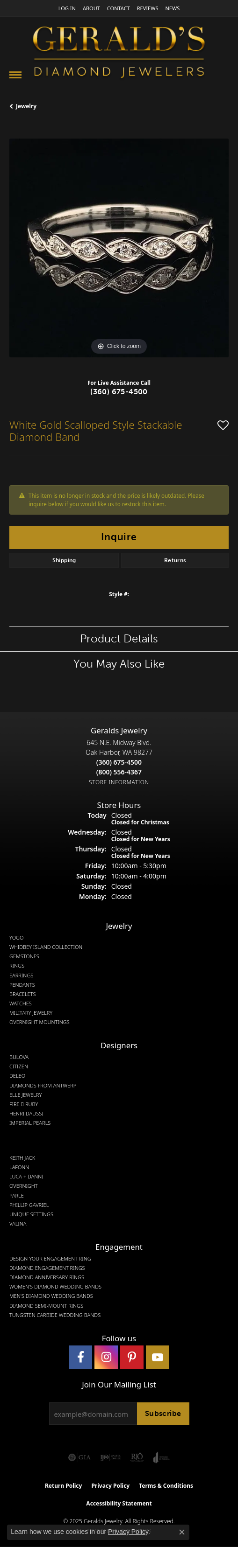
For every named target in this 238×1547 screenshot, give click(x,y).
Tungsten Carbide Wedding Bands (55, 1315)
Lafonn (19, 1167)
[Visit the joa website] (161, 1457)
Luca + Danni (26, 1176)
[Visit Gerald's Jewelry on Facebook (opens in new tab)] (80, 1357)
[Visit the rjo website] (137, 1457)
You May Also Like (119, 663)
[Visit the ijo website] (110, 1457)
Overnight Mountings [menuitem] (39, 1022)
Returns (175, 560)
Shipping (64, 560)
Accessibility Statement (118, 1503)
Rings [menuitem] (16, 966)
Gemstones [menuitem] (24, 956)
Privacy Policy (110, 1486)
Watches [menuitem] (20, 1003)
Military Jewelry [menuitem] (30, 1013)
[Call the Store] (119, 762)
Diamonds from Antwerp (42, 1085)
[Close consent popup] (182, 1532)
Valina (17, 1223)
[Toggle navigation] (15, 75)
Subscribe (163, 1413)
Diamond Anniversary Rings (46, 1277)
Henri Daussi (26, 1113)
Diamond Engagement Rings (47, 1268)
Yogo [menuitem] (16, 938)
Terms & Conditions (166, 1486)
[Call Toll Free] (119, 771)
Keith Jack (22, 1158)
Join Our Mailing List (119, 1384)
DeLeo (17, 1076)
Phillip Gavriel (29, 1205)
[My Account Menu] (67, 8)
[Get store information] (119, 782)
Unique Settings (31, 1214)
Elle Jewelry (25, 1095)
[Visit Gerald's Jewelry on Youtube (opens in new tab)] (157, 1357)
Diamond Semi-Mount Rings (46, 1306)
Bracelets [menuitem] (22, 994)
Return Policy (63, 1486)
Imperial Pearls (29, 1123)
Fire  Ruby (23, 1104)
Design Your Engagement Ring (50, 1258)
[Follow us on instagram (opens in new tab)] (106, 1357)
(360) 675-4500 (119, 391)
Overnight (23, 1186)
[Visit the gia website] (79, 1457)
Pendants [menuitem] (22, 985)
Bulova (19, 1057)
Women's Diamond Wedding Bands (55, 1286)
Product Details (119, 638)
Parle (16, 1196)
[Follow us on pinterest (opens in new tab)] (132, 1357)
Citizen (18, 1066)
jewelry (26, 106)
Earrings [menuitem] (21, 975)
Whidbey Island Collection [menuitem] (45, 947)
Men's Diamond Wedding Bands (51, 1296)
